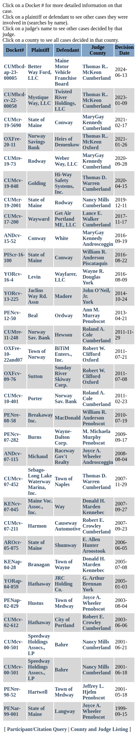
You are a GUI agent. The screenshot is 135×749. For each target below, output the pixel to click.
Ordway (64, 315)
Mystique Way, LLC (39, 100)
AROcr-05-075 (13, 545)
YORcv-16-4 (13, 276)
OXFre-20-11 (12, 141)
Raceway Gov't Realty (64, 456)
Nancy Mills (95, 199)
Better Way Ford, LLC (39, 72)
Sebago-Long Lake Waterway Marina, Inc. (40, 481)
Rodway (37, 161)
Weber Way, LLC (66, 161)
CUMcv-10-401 (13, 398)
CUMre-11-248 (13, 334)
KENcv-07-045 (13, 506)
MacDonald (67, 418)
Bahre (61, 644)
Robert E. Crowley (93, 523)
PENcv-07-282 (12, 437)
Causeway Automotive (67, 526)
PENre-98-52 (12, 692)
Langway (65, 711)
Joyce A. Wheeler (91, 453)
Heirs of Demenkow (67, 141)
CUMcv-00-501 (13, 644)
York (87, 282)
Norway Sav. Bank (39, 334)
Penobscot (93, 321)
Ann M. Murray (91, 312)
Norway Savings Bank (36, 141)
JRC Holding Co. (63, 583)
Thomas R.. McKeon (95, 69)
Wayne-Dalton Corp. (63, 437)
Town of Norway (37, 354)
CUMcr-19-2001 (13, 202)
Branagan (39, 564)
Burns (34, 437)
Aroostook (93, 551)
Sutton (35, 376)
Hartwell (37, 692)
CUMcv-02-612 (13, 622)
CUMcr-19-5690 (13, 122)
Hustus (35, 603)
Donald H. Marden (93, 503)
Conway (64, 122)
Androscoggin (97, 244)
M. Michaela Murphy (96, 434)
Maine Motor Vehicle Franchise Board (66, 72)
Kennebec (93, 512)
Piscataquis (94, 263)
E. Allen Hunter (91, 542)
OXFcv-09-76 (12, 376)
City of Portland (64, 622)
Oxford (90, 147)
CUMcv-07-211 (13, 526)
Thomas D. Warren (94, 180)
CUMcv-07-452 (13, 481)
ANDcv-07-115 (13, 456)
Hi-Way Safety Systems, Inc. (64, 183)
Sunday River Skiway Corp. (63, 376)
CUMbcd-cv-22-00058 (15, 100)
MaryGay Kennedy (93, 119)
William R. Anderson (94, 254)
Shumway (66, 545)
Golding (37, 183)
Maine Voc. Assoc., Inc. (40, 506)
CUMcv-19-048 (13, 183)
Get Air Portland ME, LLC (65, 218)
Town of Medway (64, 603)
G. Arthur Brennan (93, 581)
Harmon (37, 526)
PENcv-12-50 (12, 315)
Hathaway (39, 584)
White (61, 238)
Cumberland (96, 78)
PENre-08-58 (12, 417)
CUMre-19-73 (13, 161)
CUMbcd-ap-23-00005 (15, 72)
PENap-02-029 (12, 603)
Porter (35, 398)
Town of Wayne (63, 564)
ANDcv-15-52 (13, 238)
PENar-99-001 (12, 711)
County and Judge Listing (99, 729)
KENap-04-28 (13, 564)
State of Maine (36, 122)
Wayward (38, 219)
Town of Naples (63, 481)
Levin (34, 277)
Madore (63, 296)
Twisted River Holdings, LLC (65, 100)
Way (60, 506)
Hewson (63, 335)
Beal (32, 315)
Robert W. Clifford (93, 351)
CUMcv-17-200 (13, 219)
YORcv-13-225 (13, 296)
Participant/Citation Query (37, 729)
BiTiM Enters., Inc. (63, 354)
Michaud (37, 456)
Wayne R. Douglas (93, 274)
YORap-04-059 (13, 583)
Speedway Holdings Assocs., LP (39, 644)
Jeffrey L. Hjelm (93, 689)
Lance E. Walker (92, 216)
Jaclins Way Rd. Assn (37, 296)
